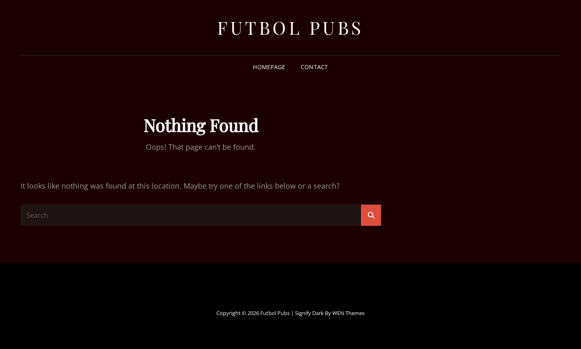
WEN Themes (348, 313)
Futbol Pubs (290, 27)
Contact (314, 67)
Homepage (269, 67)
